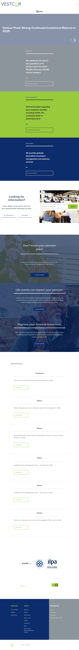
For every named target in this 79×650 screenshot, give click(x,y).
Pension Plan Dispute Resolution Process (29, 630)
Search (52, 609)
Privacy (26, 612)
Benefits (13, 612)
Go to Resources (8, 215)
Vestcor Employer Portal (56, 618)
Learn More (39, 275)
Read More (19, 387)
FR (77, 4)
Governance (27, 615)
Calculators (24, 215)
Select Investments (32, 173)
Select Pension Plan (32, 83)
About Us (26, 609)
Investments (14, 615)
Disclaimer (28, 644)
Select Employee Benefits (33, 130)
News (25, 626)
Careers (26, 620)
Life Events (53, 615)
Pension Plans (14, 609)
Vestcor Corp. (27, 618)
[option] (39, 29)
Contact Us (27, 623)
